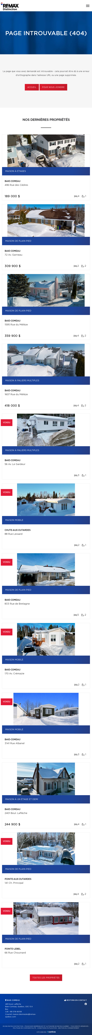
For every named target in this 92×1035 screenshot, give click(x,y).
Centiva (51, 1032)
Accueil (31, 87)
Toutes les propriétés (46, 978)
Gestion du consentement (68, 1028)
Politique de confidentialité (24, 1028)
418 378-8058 (16, 1012)
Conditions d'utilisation (47, 1028)
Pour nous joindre (53, 87)
